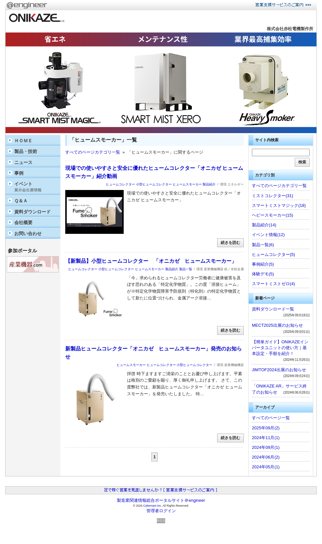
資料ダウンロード (32, 211)
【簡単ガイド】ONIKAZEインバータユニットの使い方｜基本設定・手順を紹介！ (280, 347)
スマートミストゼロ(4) (273, 283)
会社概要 (23, 222)
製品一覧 (185, 269)
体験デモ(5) (263, 274)
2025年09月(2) (265, 427)
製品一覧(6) (263, 244)
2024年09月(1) (265, 447)
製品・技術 (25, 151)
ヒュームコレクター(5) (273, 254)
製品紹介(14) (264, 224)
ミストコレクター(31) (272, 195)
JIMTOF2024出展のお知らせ (279, 369)
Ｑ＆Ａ (21, 200)
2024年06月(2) (265, 457)
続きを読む (230, 242)
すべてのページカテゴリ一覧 (92, 152)
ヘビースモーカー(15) (272, 215)
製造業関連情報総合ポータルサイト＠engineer (161, 500)
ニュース (23, 162)
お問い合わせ (28, 233)
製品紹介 (209, 184)
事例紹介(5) (263, 264)
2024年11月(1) (265, 437)
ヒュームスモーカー (187, 184)
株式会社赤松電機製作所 (290, 28)
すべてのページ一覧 (271, 417)
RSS (161, 520)
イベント (35, 187)
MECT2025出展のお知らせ (277, 325)
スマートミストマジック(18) (279, 205)
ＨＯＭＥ (23, 140)
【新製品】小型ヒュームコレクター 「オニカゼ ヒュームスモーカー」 (151, 261)
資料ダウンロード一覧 (273, 309)
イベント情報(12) (268, 234)
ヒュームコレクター (120, 184)
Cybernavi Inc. (152, 505)
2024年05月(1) (265, 466)
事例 (18, 173)
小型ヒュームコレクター (154, 184)
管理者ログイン (161, 510)
